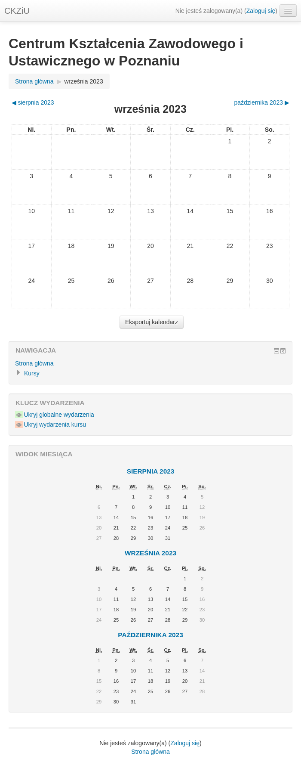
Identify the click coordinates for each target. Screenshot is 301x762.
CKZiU (17, 10)
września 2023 (83, 81)
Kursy (32, 373)
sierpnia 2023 (151, 471)
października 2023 (150, 634)
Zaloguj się (261, 10)
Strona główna (34, 81)
